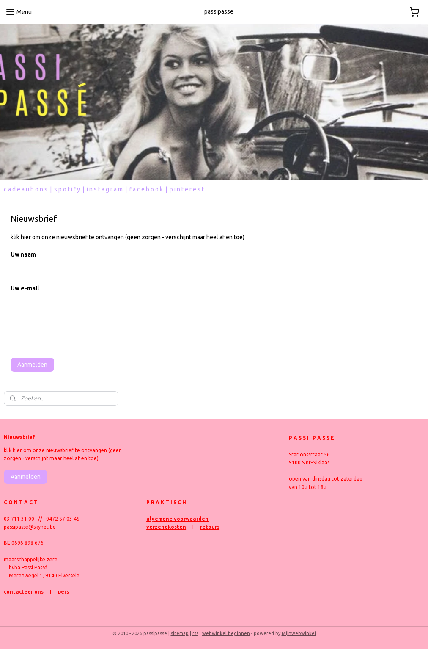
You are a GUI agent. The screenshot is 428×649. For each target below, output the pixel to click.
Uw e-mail (25, 288)
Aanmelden (32, 364)
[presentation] (75, 334)
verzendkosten (166, 527)
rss (195, 633)
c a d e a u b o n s (25, 189)
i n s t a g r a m (105, 189)
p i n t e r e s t (187, 189)
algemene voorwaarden (177, 519)
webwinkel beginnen (226, 633)
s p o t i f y (67, 189)
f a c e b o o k (146, 189)
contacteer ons (24, 591)
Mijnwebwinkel (299, 633)
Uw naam (23, 254)
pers (64, 591)
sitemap (180, 633)
